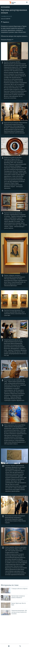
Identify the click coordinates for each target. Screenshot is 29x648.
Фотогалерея (5, 7)
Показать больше (7, 40)
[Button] (5, 22)
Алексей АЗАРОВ (5, 18)
